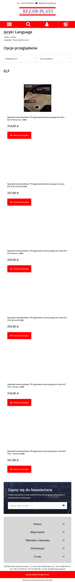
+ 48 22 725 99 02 (26, 3)
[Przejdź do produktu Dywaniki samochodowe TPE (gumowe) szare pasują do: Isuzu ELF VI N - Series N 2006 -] (37, 432)
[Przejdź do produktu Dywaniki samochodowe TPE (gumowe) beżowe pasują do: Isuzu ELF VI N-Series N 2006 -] (37, 165)
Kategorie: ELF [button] (11, 58)
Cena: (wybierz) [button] (46, 58)
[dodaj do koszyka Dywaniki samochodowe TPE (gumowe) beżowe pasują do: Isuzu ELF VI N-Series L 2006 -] (19, 135)
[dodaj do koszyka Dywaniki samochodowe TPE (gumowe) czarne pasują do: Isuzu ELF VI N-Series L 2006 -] (19, 268)
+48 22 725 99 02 (19, 569)
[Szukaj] (28, 24)
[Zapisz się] (63, 505)
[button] (9, 24)
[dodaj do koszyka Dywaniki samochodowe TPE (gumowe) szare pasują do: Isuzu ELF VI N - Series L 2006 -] (19, 402)
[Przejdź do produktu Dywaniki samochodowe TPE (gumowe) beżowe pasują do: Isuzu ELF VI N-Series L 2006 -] (37, 98)
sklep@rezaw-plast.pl (46, 3)
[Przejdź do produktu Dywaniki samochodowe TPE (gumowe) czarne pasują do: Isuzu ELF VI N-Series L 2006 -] (37, 231)
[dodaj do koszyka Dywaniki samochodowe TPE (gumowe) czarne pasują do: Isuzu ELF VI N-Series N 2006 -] (19, 335)
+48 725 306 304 (33, 569)
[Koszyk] (65, 24)
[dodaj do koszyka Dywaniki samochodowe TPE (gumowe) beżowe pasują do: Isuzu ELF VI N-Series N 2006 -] (19, 202)
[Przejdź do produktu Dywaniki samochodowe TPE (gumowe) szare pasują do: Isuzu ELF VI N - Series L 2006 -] (37, 365)
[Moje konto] (47, 24)
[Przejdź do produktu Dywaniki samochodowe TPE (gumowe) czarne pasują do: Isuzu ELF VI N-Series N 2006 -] (37, 298)
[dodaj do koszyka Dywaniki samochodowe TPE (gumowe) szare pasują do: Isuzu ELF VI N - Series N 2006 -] (19, 469)
